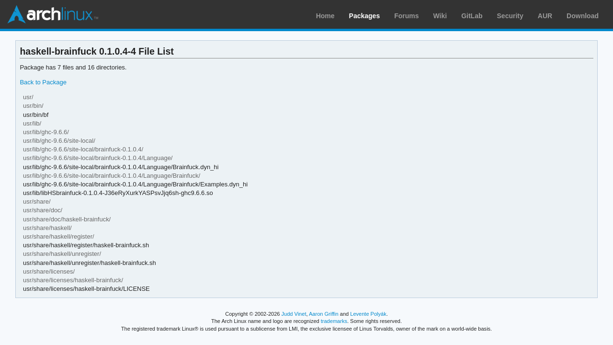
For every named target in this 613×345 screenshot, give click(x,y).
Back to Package (43, 82)
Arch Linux (52, 14)
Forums (406, 16)
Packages (364, 16)
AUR (545, 16)
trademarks (334, 321)
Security (510, 16)
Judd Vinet (294, 314)
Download (583, 16)
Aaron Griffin (324, 314)
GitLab (471, 16)
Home (325, 16)
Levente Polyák (368, 314)
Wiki (440, 16)
